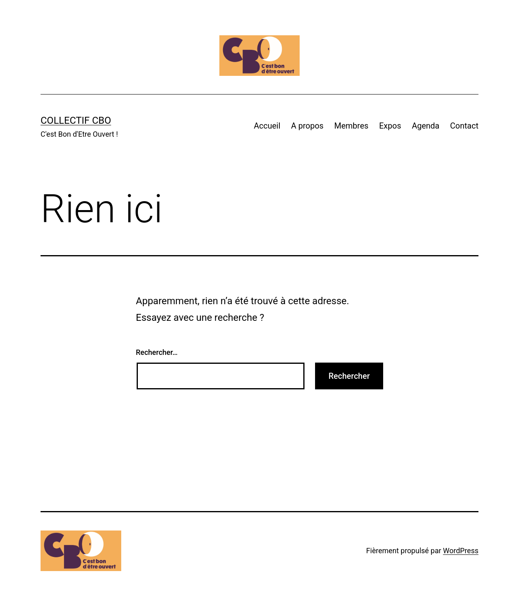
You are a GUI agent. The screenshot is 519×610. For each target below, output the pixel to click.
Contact (464, 126)
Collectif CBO (76, 120)
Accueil (267, 126)
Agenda (426, 126)
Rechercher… (157, 352)
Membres (351, 126)
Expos (390, 126)
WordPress (460, 550)
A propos (307, 126)
